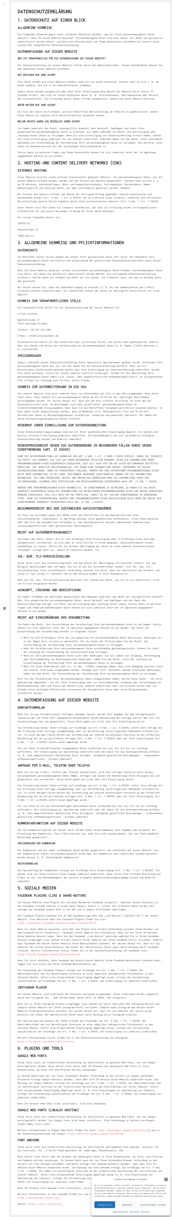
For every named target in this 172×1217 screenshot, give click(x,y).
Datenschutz (134, 1211)
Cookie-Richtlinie (120, 1211)
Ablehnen (127, 1205)
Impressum (145, 1211)
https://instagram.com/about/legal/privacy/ (46, 1041)
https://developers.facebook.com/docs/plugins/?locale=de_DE (57, 922)
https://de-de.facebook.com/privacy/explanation (49, 954)
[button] (165, 1179)
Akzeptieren (104, 1205)
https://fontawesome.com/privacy (39, 1197)
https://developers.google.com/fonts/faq (124, 1130)
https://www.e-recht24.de (44, 1203)
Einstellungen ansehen (153, 1205)
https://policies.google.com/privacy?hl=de (95, 1133)
